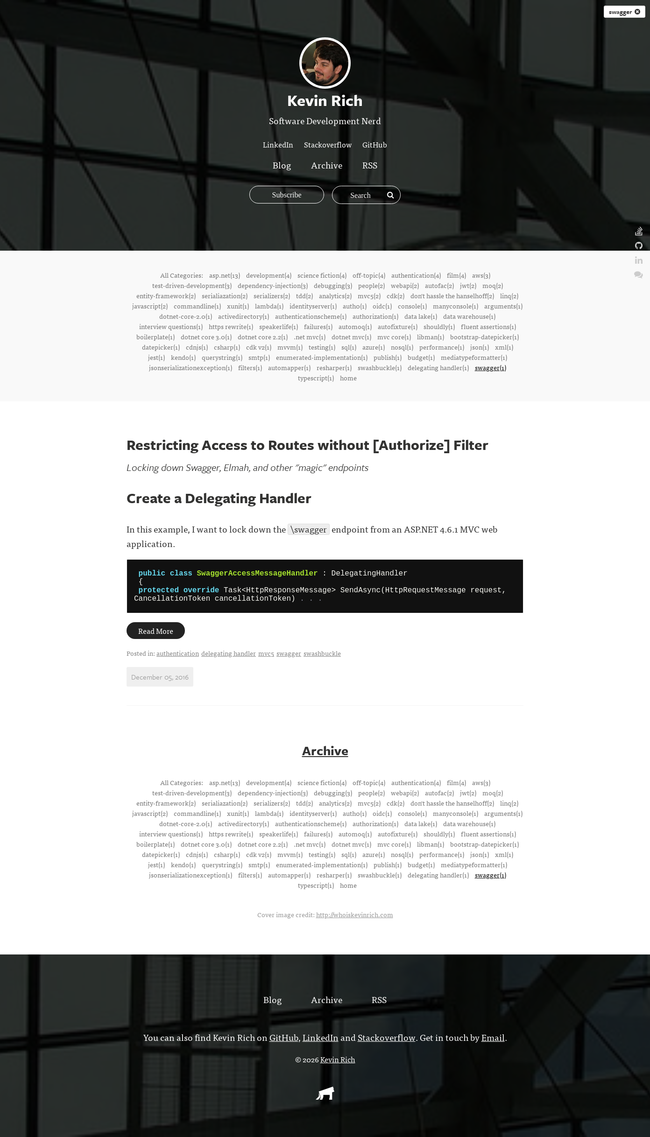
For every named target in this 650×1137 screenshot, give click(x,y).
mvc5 (266, 660)
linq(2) (509, 295)
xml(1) (504, 347)
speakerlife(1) (278, 326)
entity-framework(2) (166, 295)
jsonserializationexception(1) (190, 367)
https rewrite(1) (231, 326)
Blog (282, 164)
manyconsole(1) (455, 306)
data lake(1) (420, 316)
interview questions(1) (171, 326)
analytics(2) (335, 295)
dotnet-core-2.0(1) (185, 316)
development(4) (268, 275)
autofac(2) (439, 285)
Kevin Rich (337, 1066)
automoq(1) (355, 326)
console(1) (412, 306)
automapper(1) (289, 367)
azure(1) (373, 347)
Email (492, 1043)
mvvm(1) (290, 347)
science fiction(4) (321, 275)
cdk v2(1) (258, 347)
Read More (155, 638)
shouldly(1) (439, 326)
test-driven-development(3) (192, 285)
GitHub (374, 144)
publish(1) (388, 357)
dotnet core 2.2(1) (263, 336)
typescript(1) (316, 377)
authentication (177, 660)
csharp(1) (227, 347)
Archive (326, 164)
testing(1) (322, 347)
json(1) (479, 347)
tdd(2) (304, 295)
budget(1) (421, 357)
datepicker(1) (161, 347)
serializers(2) (272, 295)
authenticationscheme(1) (310, 316)
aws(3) (481, 275)
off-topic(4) (369, 275)
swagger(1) (490, 367)
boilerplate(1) (155, 336)
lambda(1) (269, 306)
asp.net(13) (224, 275)
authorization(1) (375, 316)
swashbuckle (322, 660)
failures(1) (318, 326)
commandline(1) (197, 306)
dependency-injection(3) (273, 285)
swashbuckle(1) (380, 367)
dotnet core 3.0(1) (206, 336)
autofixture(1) (397, 326)
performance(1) (441, 347)
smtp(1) (259, 357)
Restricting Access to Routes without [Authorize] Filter (307, 445)
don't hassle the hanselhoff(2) (452, 295)
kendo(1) (183, 357)
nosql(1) (402, 347)
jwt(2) (468, 285)
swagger (624, 11)
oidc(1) (382, 306)
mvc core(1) (394, 336)
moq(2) (492, 285)
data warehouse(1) (469, 316)
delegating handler (228, 660)
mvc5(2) (369, 295)
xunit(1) (238, 306)
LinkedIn (278, 144)
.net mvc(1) (309, 336)
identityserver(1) (313, 306)
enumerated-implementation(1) (321, 357)
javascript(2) (150, 306)
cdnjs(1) (197, 347)
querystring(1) (222, 357)
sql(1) (348, 347)
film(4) (456, 275)
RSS (369, 164)
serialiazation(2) (224, 295)
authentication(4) (416, 275)
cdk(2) (395, 295)
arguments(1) (503, 306)
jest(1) (156, 357)
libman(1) (430, 336)
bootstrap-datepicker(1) (484, 336)
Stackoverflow (328, 144)
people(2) (371, 285)
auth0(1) (355, 306)
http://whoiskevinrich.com (354, 921)
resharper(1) (334, 367)
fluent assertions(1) (488, 326)
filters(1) (250, 367)
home (348, 377)
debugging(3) (333, 285)
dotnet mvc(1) (351, 336)
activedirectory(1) (243, 316)
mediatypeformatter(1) (474, 357)
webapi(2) (405, 285)
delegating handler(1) (438, 367)
